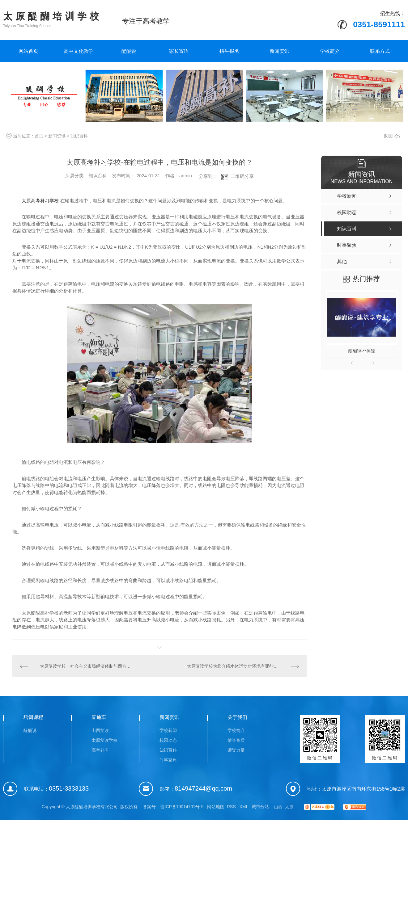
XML (244, 806)
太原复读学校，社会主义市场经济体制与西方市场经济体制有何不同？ (86, 666)
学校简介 (330, 51)
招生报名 (229, 51)
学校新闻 (168, 730)
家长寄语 (179, 51)
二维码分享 (242, 176)
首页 (39, 135)
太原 (289, 806)
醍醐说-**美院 (361, 351)
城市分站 (260, 806)
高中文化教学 (78, 51)
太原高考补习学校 (40, 200)
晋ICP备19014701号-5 (181, 806)
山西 (278, 806)
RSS (232, 806)
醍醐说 (128, 51)
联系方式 (380, 51)
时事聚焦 (168, 760)
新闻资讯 (279, 51)
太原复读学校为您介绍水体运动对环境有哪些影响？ (237, 666)
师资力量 (236, 750)
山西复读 (100, 730)
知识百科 (79, 135)
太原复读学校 (104, 740)
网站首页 (28, 51)
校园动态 (168, 740)
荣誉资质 (236, 740)
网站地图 (215, 806)
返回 (392, 136)
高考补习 (100, 750)
